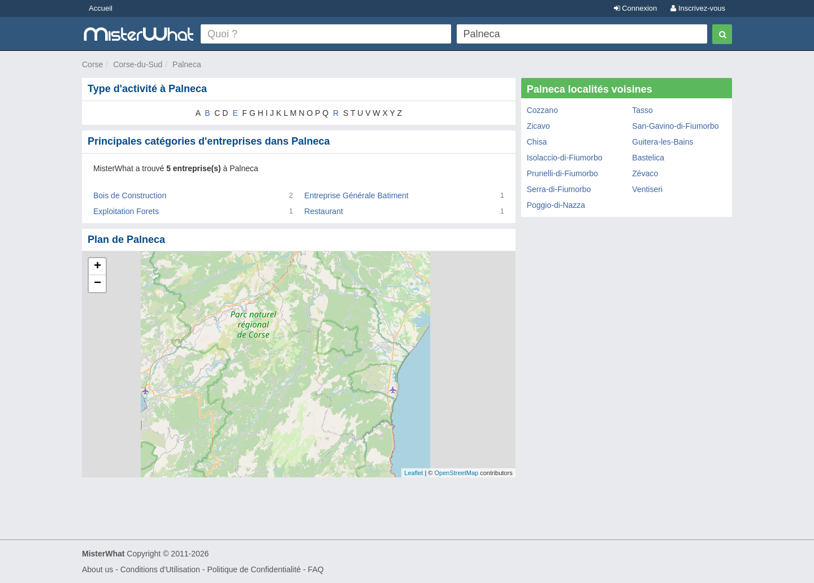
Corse (92, 64)
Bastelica (648, 157)
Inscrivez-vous (697, 8)
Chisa (537, 141)
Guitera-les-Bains (662, 141)
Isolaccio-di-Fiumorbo (565, 157)
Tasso (642, 110)
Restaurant (323, 211)
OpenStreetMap (456, 472)
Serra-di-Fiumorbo (559, 189)
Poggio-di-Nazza (556, 205)
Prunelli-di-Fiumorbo (562, 173)
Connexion (635, 8)
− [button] (97, 283)
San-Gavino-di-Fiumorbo (675, 125)
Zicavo (538, 125)
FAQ (316, 569)
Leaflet (413, 472)
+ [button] (97, 266)
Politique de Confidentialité (254, 569)
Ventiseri (647, 189)
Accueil (100, 8)
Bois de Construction (129, 195)
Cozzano (542, 110)
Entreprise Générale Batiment (356, 195)
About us (97, 569)
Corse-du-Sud (137, 64)
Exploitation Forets (126, 211)
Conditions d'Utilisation (160, 569)
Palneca (186, 64)
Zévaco (645, 173)
